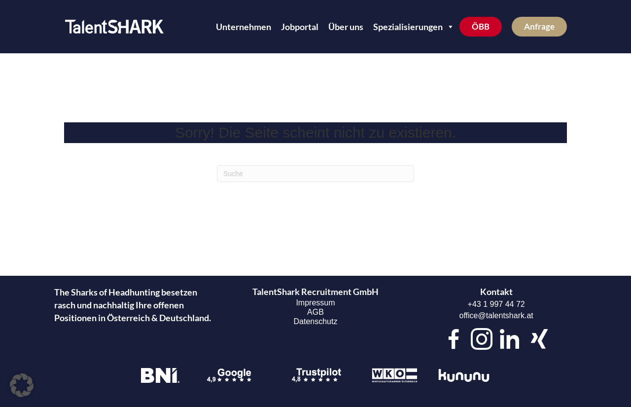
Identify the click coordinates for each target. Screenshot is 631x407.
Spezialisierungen (414, 27)
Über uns (345, 26)
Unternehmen (243, 26)
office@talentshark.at (496, 315)
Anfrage (539, 26)
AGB (315, 312)
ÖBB (481, 26)
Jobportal (299, 26)
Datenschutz (316, 321)
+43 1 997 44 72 (496, 304)
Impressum (315, 302)
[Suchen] (315, 173)
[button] (21, 385)
